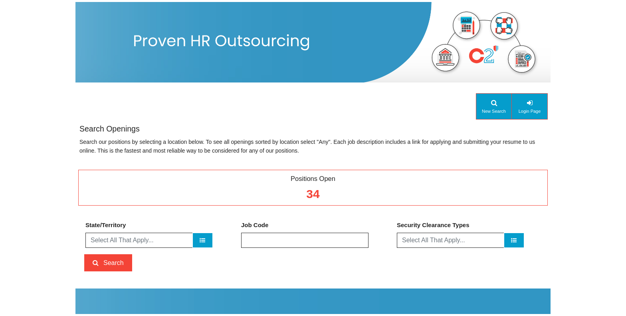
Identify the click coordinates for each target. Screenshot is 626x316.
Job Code (254, 225)
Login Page (530, 111)
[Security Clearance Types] (514, 240)
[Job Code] (304, 240)
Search (113, 262)
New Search (494, 111)
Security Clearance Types (433, 225)
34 (312, 193)
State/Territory (105, 225)
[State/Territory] (202, 240)
